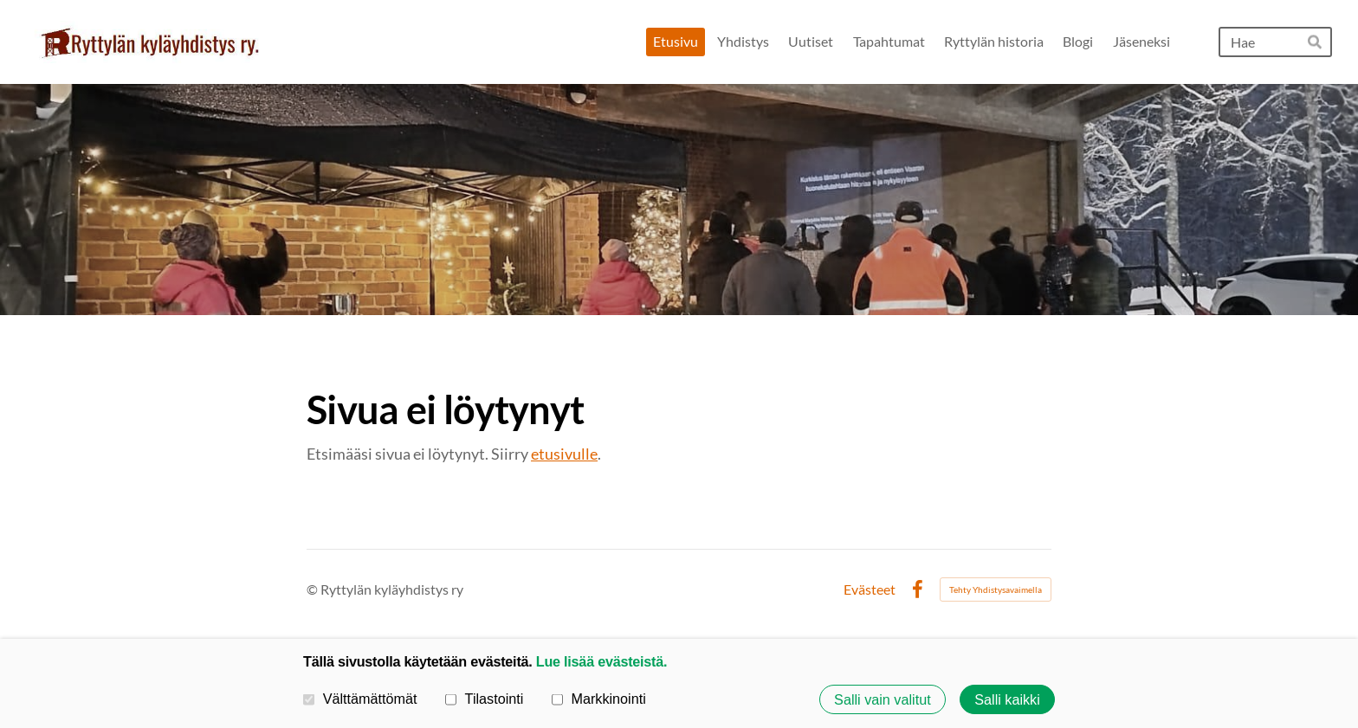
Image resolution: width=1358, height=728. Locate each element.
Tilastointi (484, 698)
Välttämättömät (360, 698)
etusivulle (564, 453)
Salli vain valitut (882, 699)
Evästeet (870, 589)
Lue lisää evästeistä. (601, 661)
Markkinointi (599, 698)
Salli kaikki (1007, 699)
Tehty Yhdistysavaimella (995, 589)
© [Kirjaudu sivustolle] (313, 589)
